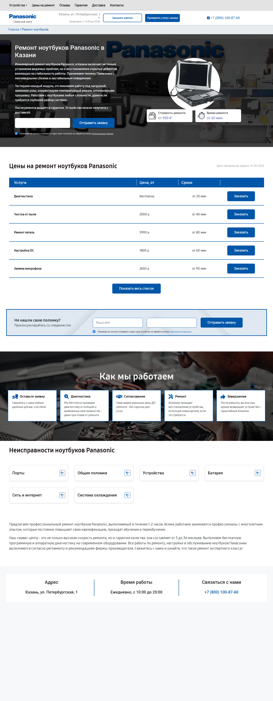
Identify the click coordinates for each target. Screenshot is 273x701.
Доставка (98, 5)
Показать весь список (136, 288)
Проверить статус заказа (162, 18)
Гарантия (81, 5)
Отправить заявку (93, 123)
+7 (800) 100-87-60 (221, 592)
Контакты (117, 5)
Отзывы (64, 5)
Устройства (17, 5)
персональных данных (102, 133)
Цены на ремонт (43, 5)
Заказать (241, 196)
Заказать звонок (122, 18)
